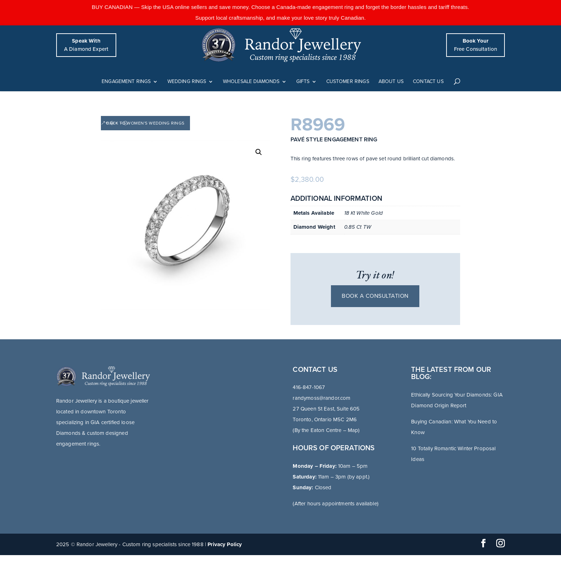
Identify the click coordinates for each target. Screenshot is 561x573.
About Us (391, 81)
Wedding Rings (186, 81)
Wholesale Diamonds (251, 81)
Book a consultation (375, 296)
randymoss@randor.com (321, 398)
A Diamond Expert (86, 45)
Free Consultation (475, 45)
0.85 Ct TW (357, 227)
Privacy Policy (225, 544)
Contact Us (428, 81)
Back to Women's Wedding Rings (145, 123)
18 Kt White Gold (363, 213)
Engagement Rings (126, 81)
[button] (258, 152)
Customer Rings (347, 81)
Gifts (303, 81)
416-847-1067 (309, 387)
